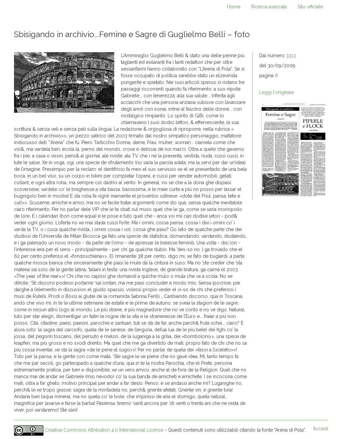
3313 (291, 55)
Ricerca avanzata (269, 6)
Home (233, 6)
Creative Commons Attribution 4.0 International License (104, 430)
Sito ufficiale (310, 6)
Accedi (320, 428)
